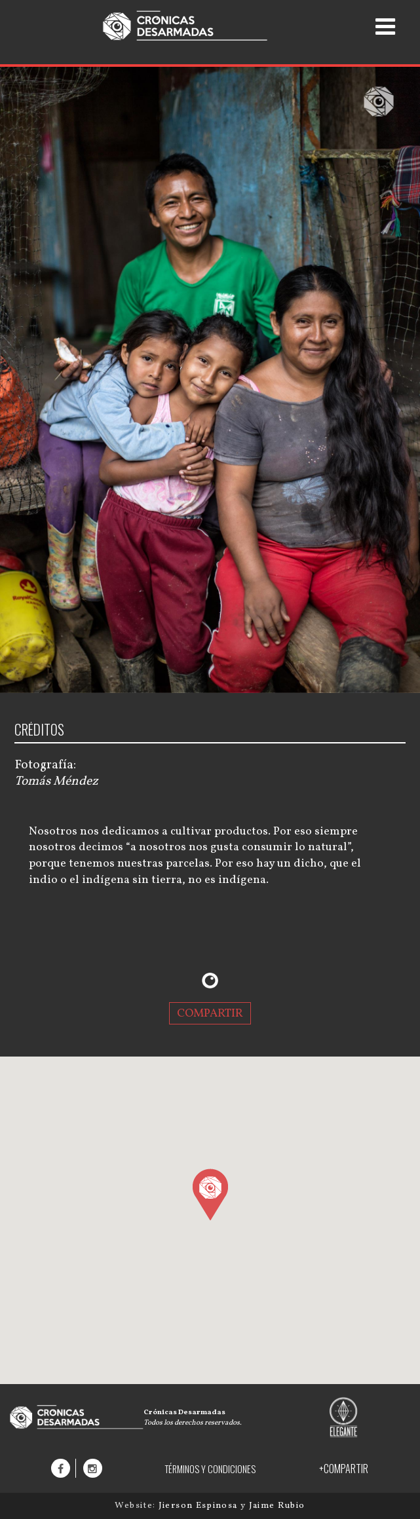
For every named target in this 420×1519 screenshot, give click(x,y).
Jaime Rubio (277, 1505)
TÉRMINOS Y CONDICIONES (210, 1469)
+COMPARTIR (343, 1468)
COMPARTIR (210, 1013)
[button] (210, 1194)
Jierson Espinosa (199, 1505)
